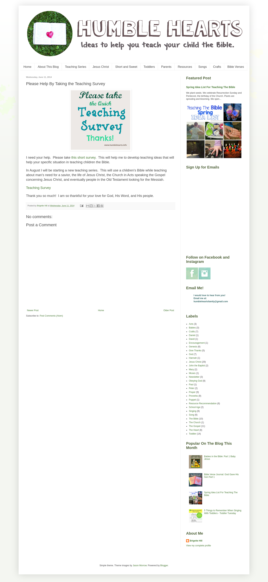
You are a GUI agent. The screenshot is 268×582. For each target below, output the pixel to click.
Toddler (192, 433)
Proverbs (193, 396)
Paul (191, 384)
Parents (166, 66)
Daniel (192, 335)
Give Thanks (195, 350)
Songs (202, 66)
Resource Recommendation (203, 403)
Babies (192, 327)
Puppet (192, 399)
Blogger (164, 565)
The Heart (194, 430)
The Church (195, 422)
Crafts (217, 66)
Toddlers (149, 66)
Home (27, 66)
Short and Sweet (126, 66)
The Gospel (194, 426)
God (191, 354)
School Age (194, 407)
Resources (185, 66)
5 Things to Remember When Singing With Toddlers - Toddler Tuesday (222, 511)
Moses (192, 373)
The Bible (193, 418)
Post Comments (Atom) (51, 315)
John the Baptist (197, 365)
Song (191, 415)
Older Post (168, 310)
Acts (191, 324)
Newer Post (33, 310)
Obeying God (195, 381)
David (192, 339)
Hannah (193, 358)
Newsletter (194, 377)
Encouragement (197, 343)
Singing (192, 411)
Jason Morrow (140, 565)
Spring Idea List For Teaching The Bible (210, 87)
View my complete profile (198, 545)
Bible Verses (235, 66)
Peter (191, 388)
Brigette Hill (196, 540)
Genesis (193, 346)
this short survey (83, 157)
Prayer (192, 392)
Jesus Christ (100, 66)
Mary (191, 369)
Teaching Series (75, 66)
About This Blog (48, 66)
